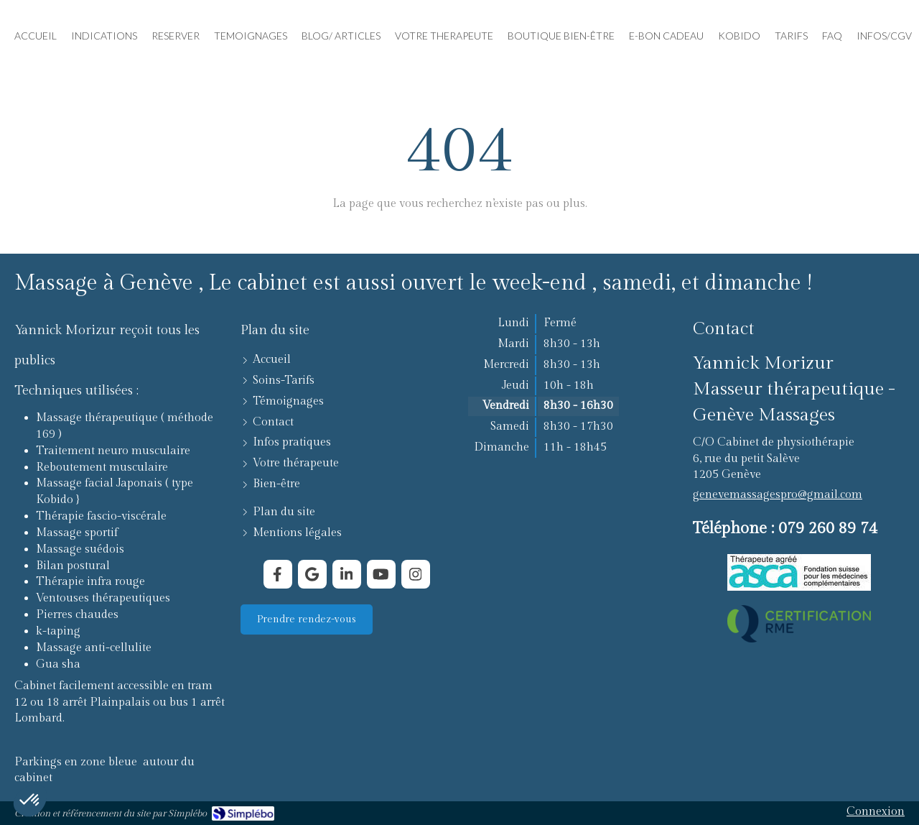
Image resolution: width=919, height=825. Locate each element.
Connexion (875, 812)
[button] (30, 800)
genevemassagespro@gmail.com (777, 495)
